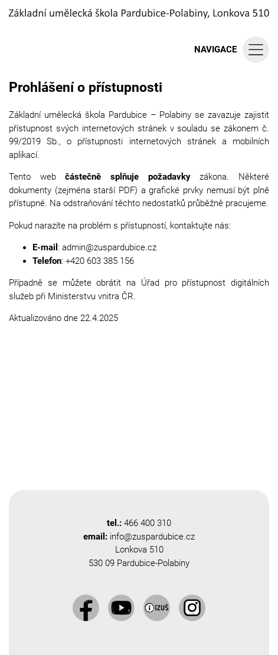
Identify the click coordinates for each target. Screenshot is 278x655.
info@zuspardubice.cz (152, 536)
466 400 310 (147, 523)
